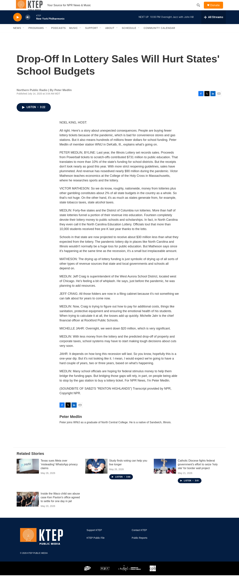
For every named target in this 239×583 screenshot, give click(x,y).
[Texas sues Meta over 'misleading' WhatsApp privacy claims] (28, 474)
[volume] (28, 25)
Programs (36, 35)
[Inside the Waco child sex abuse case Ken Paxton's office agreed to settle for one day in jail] (28, 507)
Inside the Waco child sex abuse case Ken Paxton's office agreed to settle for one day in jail (60, 505)
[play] (17, 25)
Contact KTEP (139, 538)
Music (73, 35)
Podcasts (58, 35)
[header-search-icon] (200, 9)
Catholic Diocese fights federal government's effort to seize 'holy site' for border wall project (198, 472)
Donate (217, 9)
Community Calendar (159, 35)
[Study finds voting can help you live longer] (96, 474)
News (17, 35)
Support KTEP (94, 538)
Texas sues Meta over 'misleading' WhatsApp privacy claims (59, 472)
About (109, 35)
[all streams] (213, 25)
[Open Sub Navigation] (23, 35)
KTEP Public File (96, 545)
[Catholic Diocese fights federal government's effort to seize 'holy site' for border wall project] (165, 474)
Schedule (129, 35)
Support (91, 35)
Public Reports (139, 545)
